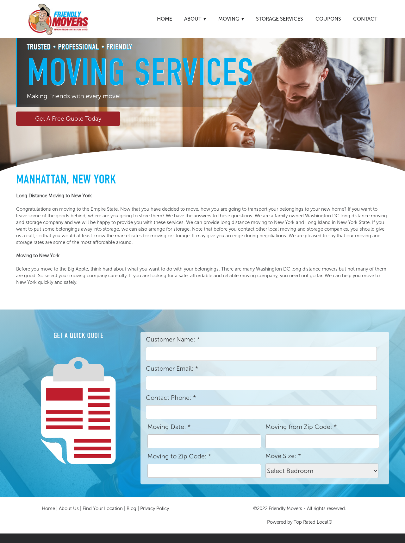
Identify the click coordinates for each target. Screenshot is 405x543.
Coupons (328, 19)
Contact (365, 19)
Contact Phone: (171, 397)
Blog (131, 508)
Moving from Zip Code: (301, 426)
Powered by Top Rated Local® (299, 522)
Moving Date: (168, 426)
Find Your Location (103, 508)
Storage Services (279, 19)
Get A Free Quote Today (68, 118)
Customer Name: (173, 339)
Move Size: (283, 455)
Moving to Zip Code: (179, 456)
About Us (69, 508)
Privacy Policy (154, 508)
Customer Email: (172, 368)
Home (164, 19)
